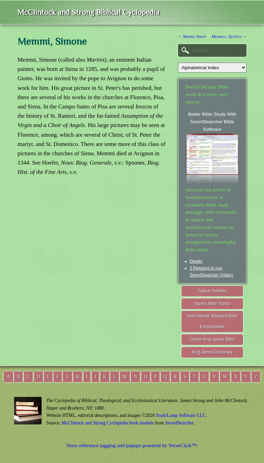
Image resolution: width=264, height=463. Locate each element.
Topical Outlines (212, 290)
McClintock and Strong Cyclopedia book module (108, 422)
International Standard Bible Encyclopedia (212, 321)
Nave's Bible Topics (212, 303)
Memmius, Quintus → (229, 36)
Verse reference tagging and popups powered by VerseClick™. (132, 445)
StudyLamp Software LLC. (181, 415)
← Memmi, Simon (192, 36)
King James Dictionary (212, 352)
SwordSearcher (179, 422)
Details (196, 261)
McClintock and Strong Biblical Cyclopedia (89, 12)
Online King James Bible (212, 339)
